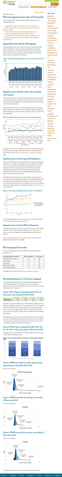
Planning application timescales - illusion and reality (51, 130)
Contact (57, 475)
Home (34, 470)
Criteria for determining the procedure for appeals (28, 152)
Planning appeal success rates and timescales (53, 30)
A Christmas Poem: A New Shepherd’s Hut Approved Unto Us (53, 52)
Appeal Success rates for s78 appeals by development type (21, 31)
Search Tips (49, 475)
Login (56, 1)
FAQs (39, 475)
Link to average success (11, 33)
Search (56, 4)
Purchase (49, 1)
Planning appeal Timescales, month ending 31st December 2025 (22, 35)
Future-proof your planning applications (52, 20)
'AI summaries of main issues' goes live (52, 40)
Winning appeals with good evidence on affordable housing (52, 77)
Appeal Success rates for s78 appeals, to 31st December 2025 (21, 25)
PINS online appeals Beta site (52, 65)
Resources (31, 475)
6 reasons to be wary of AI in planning (53, 118)
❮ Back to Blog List (39, 12)
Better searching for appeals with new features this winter (52, 91)
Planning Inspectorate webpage (29, 271)
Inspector (31, 33)
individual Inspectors (18, 237)
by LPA (23, 33)
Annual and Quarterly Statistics (28, 219)
